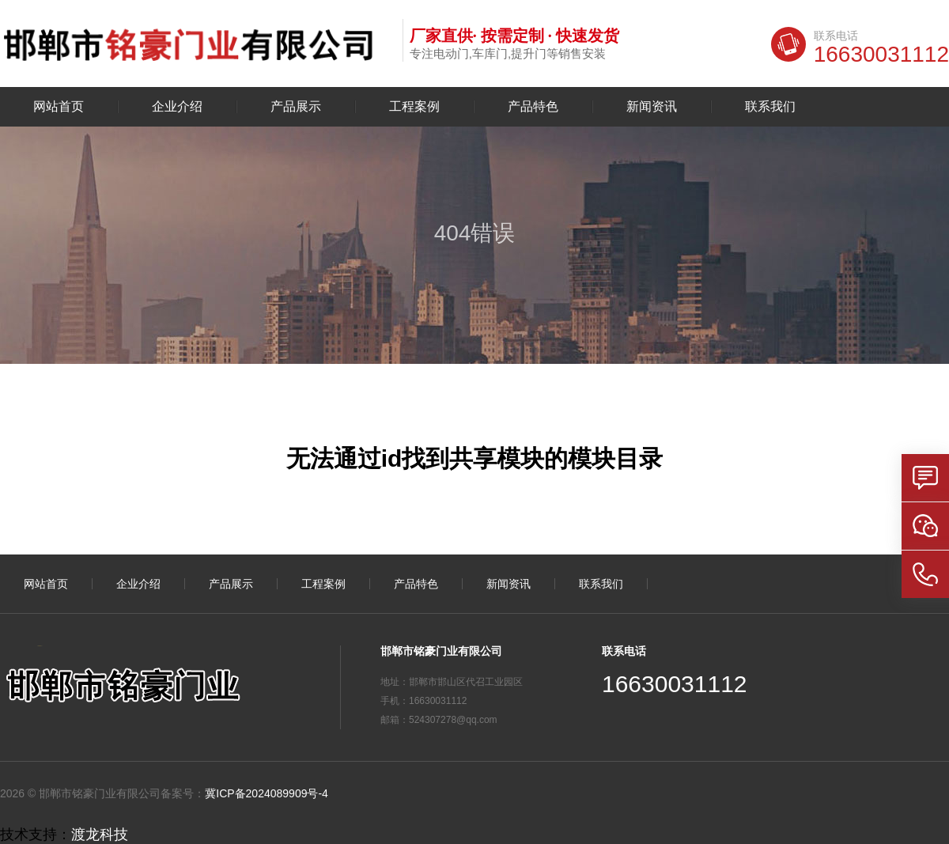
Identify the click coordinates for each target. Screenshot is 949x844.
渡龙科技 (99, 834)
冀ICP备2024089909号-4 (266, 793)
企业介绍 (177, 106)
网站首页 (58, 106)
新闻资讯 (651, 106)
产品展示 (295, 106)
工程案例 (414, 106)
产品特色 (533, 106)
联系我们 (770, 106)
